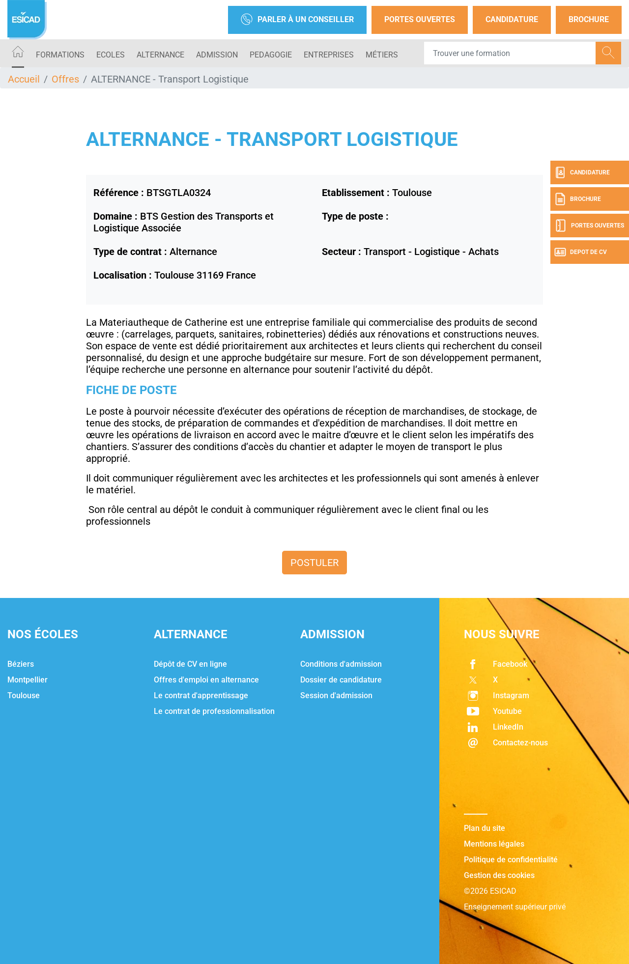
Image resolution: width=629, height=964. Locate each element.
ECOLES (110, 54)
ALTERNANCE (160, 54)
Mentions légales (494, 844)
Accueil (24, 79)
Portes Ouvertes (419, 19)
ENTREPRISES (329, 54)
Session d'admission (336, 695)
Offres (65, 79)
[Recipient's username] (510, 53)
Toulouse (23, 695)
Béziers (20, 664)
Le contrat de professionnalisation (214, 711)
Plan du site (484, 828)
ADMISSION (217, 54)
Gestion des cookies (499, 875)
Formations (60, 54)
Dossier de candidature (341, 679)
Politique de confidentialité (511, 859)
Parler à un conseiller (297, 20)
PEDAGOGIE (271, 54)
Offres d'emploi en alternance (206, 679)
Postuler (314, 562)
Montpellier (27, 679)
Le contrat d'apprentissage (201, 695)
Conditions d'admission (341, 664)
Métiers (382, 54)
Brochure (589, 19)
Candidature (512, 19)
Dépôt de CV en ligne (190, 664)
